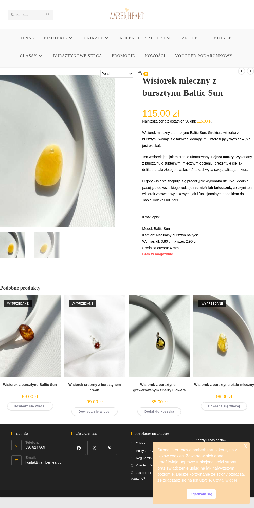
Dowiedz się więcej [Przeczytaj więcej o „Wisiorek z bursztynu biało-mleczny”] (224, 406)
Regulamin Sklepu (149, 458)
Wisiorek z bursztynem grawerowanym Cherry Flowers (159, 387)
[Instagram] (94, 448)
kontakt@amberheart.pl (43, 462)
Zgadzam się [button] (201, 494)
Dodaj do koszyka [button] (159, 411)
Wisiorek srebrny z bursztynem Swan (94, 387)
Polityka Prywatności (151, 451)
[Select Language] (116, 74)
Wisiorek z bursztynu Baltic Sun (30, 385)
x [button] (245, 445)
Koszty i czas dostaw (211, 440)
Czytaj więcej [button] (225, 480)
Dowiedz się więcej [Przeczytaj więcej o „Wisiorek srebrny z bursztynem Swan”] (95, 411)
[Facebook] (79, 448)
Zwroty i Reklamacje (151, 465)
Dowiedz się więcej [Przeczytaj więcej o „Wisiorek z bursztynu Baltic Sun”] (30, 406)
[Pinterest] (110, 448)
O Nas (140, 443)
